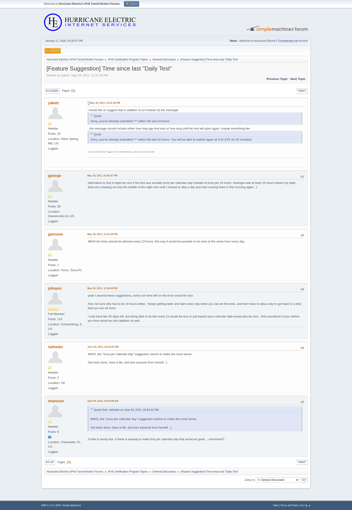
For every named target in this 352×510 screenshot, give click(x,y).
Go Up (50, 462)
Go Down (52, 91)
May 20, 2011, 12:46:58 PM (102, 288)
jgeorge (54, 176)
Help (275, 505)
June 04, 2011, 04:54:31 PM (102, 346)
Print (302, 91)
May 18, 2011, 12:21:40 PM (105, 102)
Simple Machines (71, 505)
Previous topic (277, 79)
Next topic (298, 79)
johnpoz (55, 288)
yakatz (53, 103)
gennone (55, 234)
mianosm (56, 401)
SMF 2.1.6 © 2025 (51, 505)
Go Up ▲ (306, 505)
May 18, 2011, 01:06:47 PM (102, 175)
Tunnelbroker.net (288, 40)
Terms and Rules (289, 505)
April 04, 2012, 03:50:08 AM (102, 401)
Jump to (249, 479)
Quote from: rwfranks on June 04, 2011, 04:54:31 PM (126, 409)
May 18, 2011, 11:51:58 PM (102, 234)
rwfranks (55, 347)
